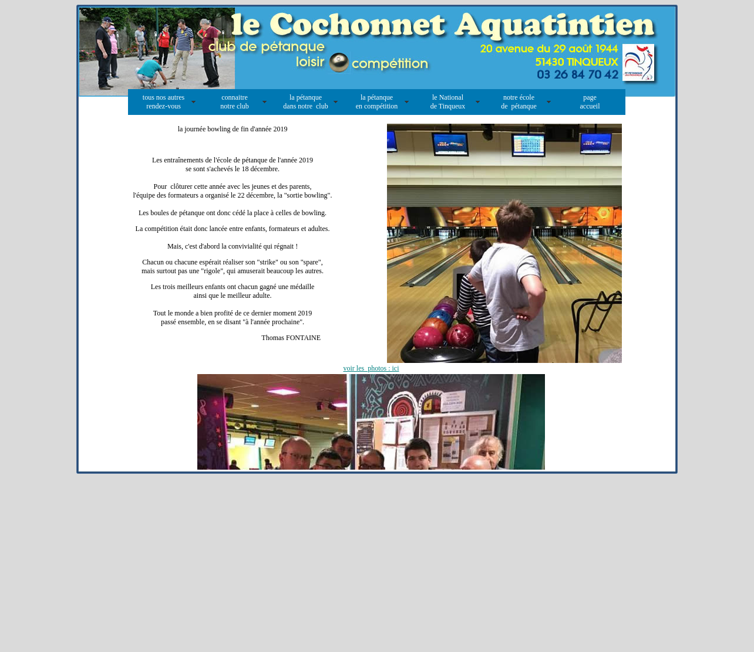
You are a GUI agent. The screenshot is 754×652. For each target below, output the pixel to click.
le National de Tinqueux (448, 101)
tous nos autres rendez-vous (163, 101)
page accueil (590, 101)
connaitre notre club (234, 101)
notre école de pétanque (519, 101)
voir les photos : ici (371, 368)
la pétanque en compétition (377, 101)
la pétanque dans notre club (305, 101)
